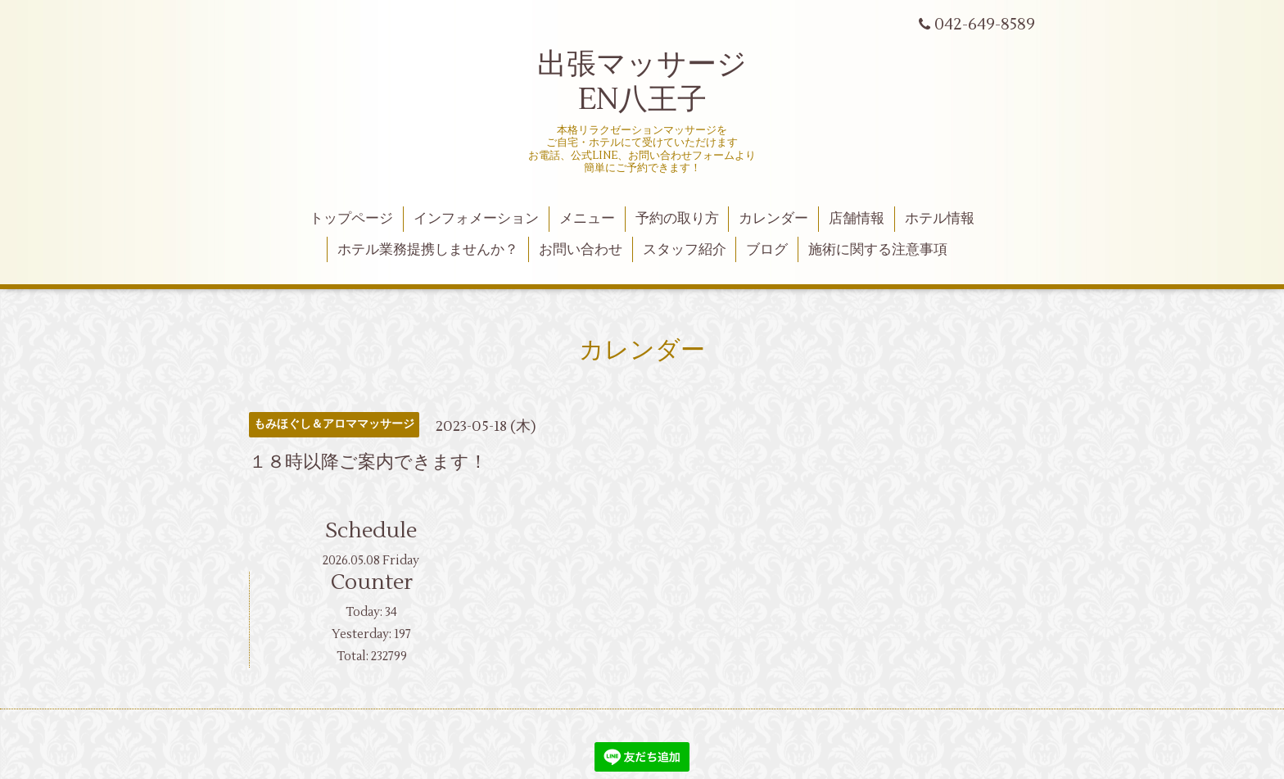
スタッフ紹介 (684, 250)
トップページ (351, 219)
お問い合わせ (580, 250)
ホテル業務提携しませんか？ (427, 250)
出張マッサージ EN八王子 (642, 82)
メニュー (587, 219)
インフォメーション (476, 219)
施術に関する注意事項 (877, 250)
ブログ (767, 250)
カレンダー (773, 219)
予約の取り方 (677, 219)
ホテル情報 (939, 219)
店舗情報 (856, 219)
